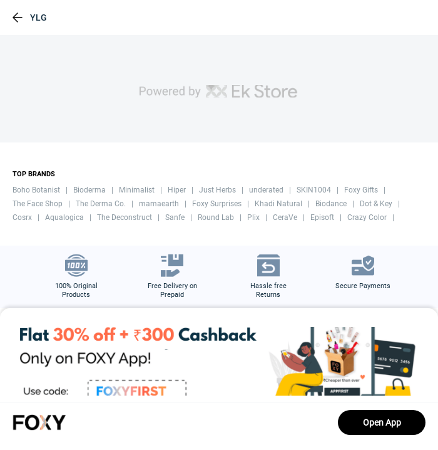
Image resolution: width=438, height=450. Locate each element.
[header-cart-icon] (396, 17)
